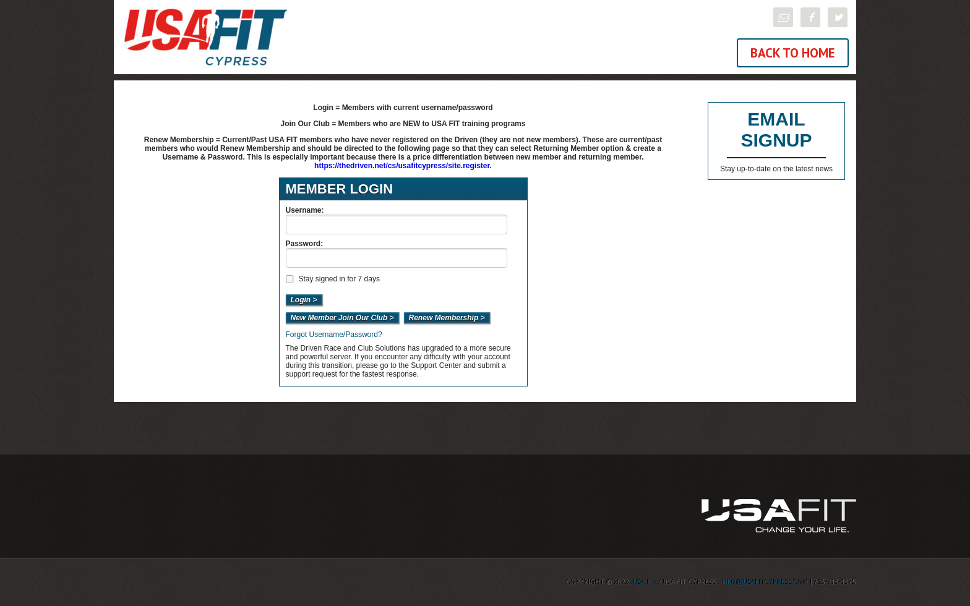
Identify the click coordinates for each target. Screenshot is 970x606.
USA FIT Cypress (299, 37)
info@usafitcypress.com (765, 582)
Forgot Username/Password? (334, 334)
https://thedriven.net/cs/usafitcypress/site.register (401, 165)
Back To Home (792, 53)
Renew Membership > (447, 318)
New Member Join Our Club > (342, 318)
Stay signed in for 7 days (332, 279)
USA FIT (645, 582)
